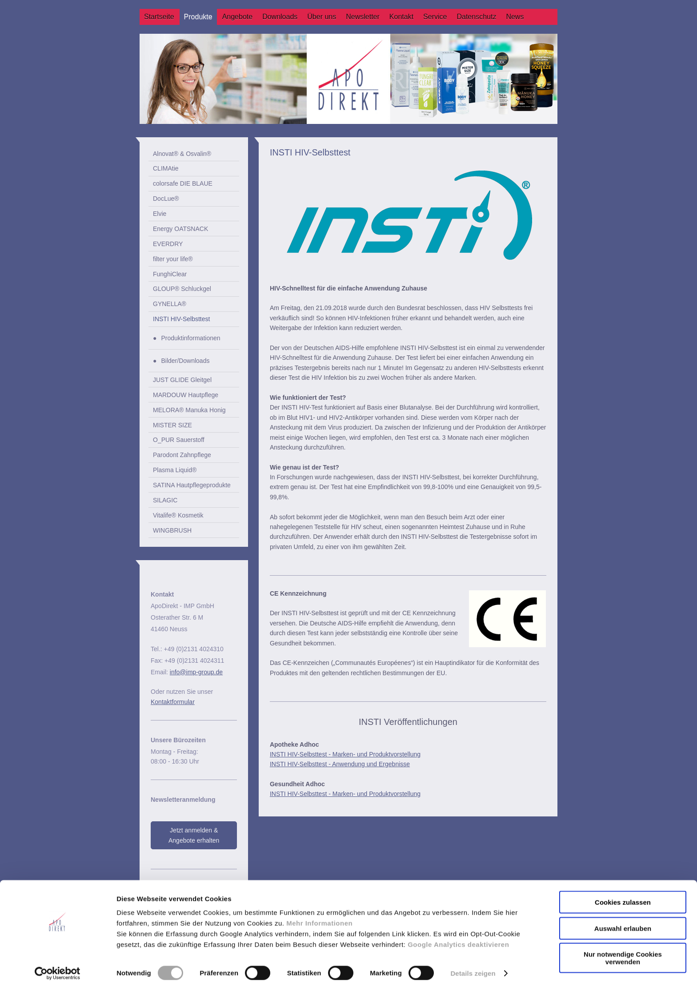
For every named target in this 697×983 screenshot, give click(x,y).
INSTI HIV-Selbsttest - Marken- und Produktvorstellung (345, 754)
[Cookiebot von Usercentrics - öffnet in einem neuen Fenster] (57, 965)
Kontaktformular (173, 701)
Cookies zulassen (623, 894)
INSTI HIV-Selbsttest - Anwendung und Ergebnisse (340, 764)
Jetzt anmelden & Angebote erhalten (193, 835)
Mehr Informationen (319, 915)
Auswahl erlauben (622, 920)
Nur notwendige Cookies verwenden (623, 950)
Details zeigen (472, 965)
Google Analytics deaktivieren (458, 936)
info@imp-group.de (196, 672)
